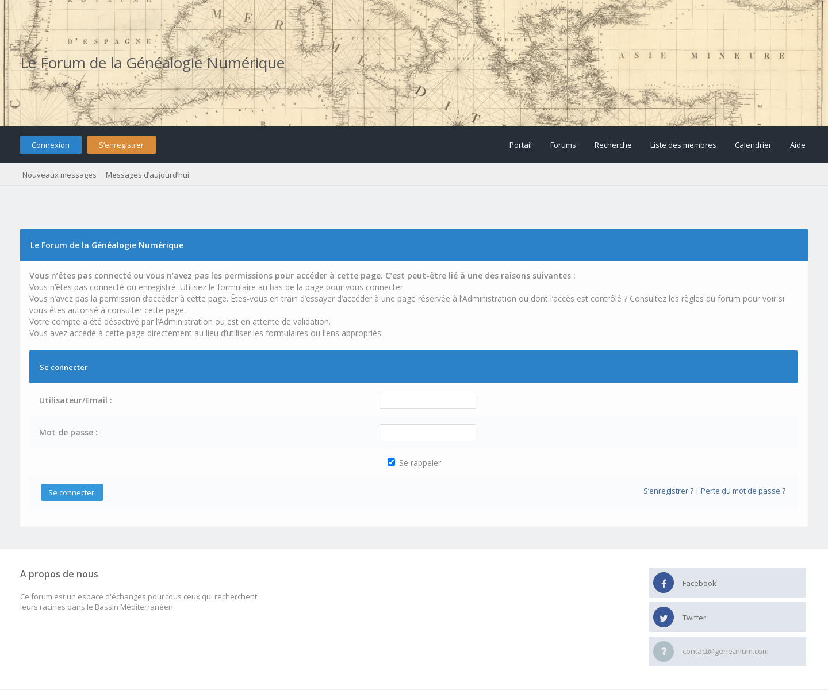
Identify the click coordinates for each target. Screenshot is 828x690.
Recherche (613, 145)
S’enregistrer (121, 145)
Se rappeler (414, 462)
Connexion (51, 145)
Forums (563, 145)
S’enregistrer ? (668, 490)
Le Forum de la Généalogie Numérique (152, 62)
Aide (798, 145)
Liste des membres (683, 145)
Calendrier (753, 145)
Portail (520, 145)
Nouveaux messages (59, 174)
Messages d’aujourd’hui (147, 174)
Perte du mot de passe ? (743, 490)
